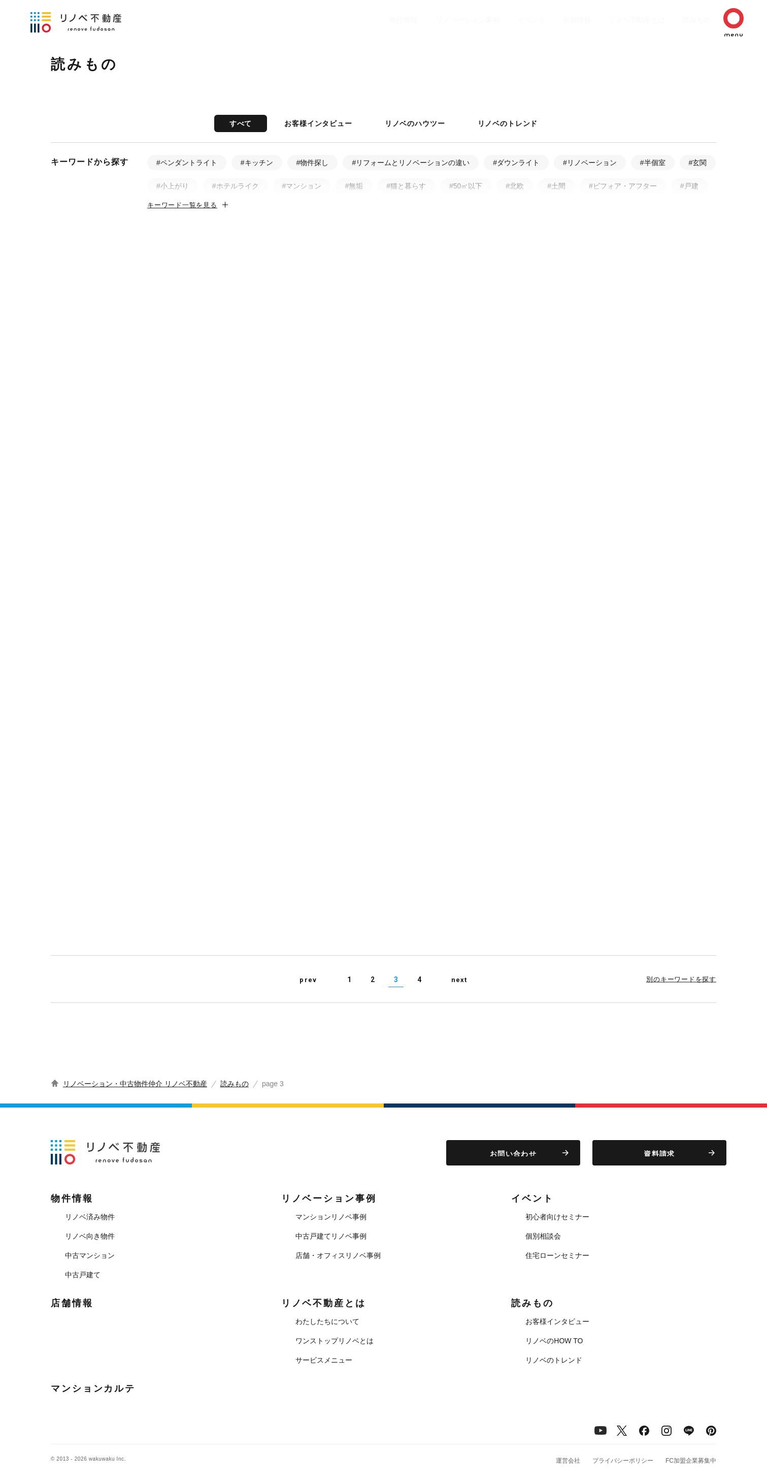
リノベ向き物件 (90, 1236)
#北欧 (515, 186)
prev (308, 980)
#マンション (302, 186)
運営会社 (568, 1460)
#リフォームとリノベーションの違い (411, 163)
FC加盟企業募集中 (690, 1460)
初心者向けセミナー (557, 1216)
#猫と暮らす (406, 186)
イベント (501, 20)
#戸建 (689, 186)
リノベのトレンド (508, 123)
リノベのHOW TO (554, 1340)
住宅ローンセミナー (557, 1255)
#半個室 (652, 163)
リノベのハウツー (415, 123)
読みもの (682, 20)
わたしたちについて (327, 1321)
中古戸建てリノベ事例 (330, 1236)
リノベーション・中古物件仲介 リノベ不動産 (135, 1084)
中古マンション (90, 1255)
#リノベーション (590, 163)
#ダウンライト (516, 163)
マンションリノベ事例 (330, 1216)
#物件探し (312, 163)
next (459, 980)
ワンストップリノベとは (334, 1340)
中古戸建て (83, 1274)
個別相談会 (543, 1236)
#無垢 (354, 186)
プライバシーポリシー (622, 1460)
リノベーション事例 (432, 20)
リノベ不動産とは (616, 20)
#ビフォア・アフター (623, 186)
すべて (240, 123)
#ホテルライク (235, 186)
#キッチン (257, 163)
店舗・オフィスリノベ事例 (338, 1255)
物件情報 (364, 20)
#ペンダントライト (186, 163)
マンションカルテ (93, 1388)
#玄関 (698, 163)
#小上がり (172, 186)
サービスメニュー (323, 1360)
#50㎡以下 (465, 186)
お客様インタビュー (318, 123)
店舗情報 (552, 20)
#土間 (556, 186)
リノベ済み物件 (90, 1216)
